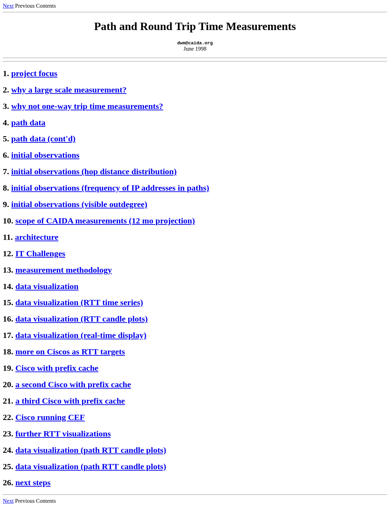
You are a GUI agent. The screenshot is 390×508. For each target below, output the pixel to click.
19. (8, 369)
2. (6, 90)
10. (8, 221)
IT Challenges (40, 254)
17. (8, 336)
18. (8, 352)
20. (8, 385)
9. (6, 205)
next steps (33, 483)
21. (8, 401)
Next (8, 6)
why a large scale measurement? (69, 90)
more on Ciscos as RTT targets (70, 352)
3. (6, 107)
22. (8, 418)
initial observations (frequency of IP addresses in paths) (110, 188)
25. (8, 467)
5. (6, 139)
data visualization (47, 287)
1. (6, 74)
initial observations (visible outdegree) (79, 205)
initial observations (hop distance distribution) (93, 172)
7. (6, 172)
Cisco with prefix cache (57, 369)
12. (8, 254)
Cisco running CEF (50, 418)
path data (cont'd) (43, 139)
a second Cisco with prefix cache (73, 385)
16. (8, 319)
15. (8, 303)
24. (8, 451)
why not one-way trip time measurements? (87, 107)
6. (6, 156)
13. (8, 270)
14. (8, 287)
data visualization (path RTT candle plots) (90, 451)
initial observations (45, 156)
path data (28, 123)
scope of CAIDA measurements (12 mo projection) (105, 221)
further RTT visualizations (63, 434)
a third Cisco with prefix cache (70, 401)
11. (8, 238)
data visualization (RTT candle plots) (81, 319)
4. (6, 123)
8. (6, 188)
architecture (36, 238)
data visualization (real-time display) (80, 336)
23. (8, 434)
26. (8, 483)
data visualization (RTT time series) (79, 303)
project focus (34, 74)
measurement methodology (63, 270)
